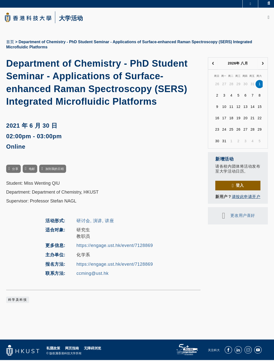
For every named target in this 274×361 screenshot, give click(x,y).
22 (259, 119)
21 (253, 119)
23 (217, 130)
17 (224, 119)
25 (231, 130)
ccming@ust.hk (92, 274)
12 (238, 108)
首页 (10, 43)
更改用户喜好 (242, 216)
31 (253, 85)
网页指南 (72, 349)
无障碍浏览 (92, 349)
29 (238, 85)
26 (217, 85)
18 (231, 119)
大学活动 (74, 19)
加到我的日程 (54, 170)
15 (259, 108)
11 (231, 108)
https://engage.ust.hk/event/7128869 (114, 246)
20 (245, 119)
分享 (15, 170)
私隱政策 (53, 349)
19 (238, 119)
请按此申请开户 (246, 198)
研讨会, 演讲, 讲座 (95, 221)
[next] (263, 64)
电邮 (32, 170)
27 (224, 85)
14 (253, 108)
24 (224, 130)
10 (224, 108)
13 (245, 108)
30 (245, 85)
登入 (240, 186)
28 (231, 85)
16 (217, 119)
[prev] (213, 64)
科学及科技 (17, 300)
